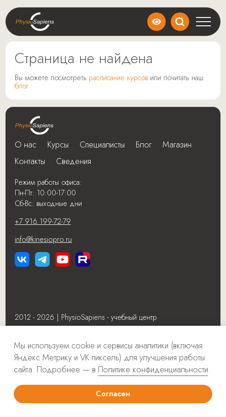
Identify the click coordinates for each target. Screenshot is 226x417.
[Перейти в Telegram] (42, 259)
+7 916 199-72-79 (43, 221)
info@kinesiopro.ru (43, 239)
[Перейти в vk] (22, 259)
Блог (143, 145)
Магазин (176, 145)
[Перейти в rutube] (82, 259)
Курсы (58, 145)
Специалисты (102, 145)
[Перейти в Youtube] (62, 259)
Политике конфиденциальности (153, 370)
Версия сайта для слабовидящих (156, 21)
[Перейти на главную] (34, 125)
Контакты (30, 161)
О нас (25, 145)
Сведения (73, 161)
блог (22, 86)
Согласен (113, 393)
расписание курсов (118, 77)
